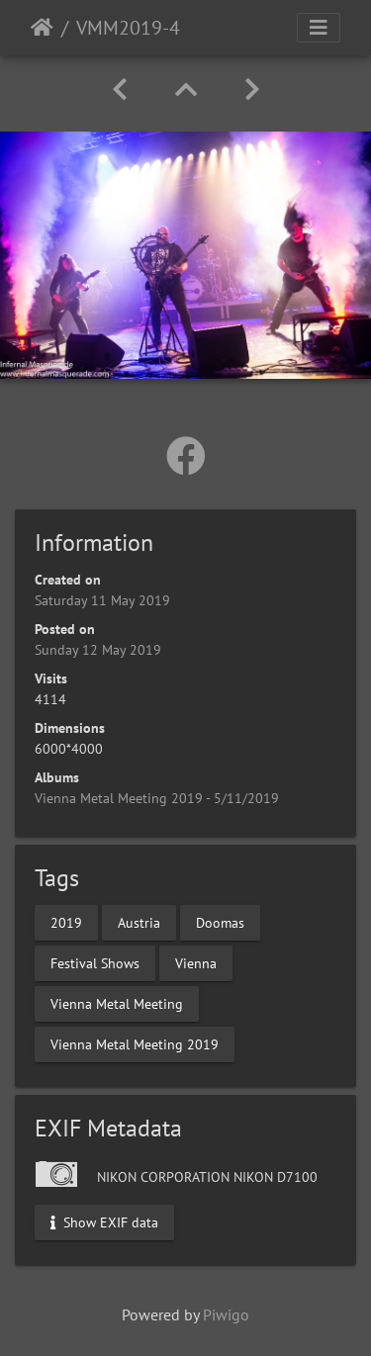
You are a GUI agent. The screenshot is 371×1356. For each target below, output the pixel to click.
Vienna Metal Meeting (116, 1003)
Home (42, 28)
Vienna (196, 962)
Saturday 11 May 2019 (102, 600)
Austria (139, 922)
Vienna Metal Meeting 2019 (134, 1043)
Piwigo (226, 1314)
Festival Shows (94, 962)
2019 (66, 922)
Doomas (220, 922)
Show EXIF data (104, 1221)
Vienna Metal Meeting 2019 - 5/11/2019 (157, 798)
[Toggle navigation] (318, 28)
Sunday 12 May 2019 (98, 650)
